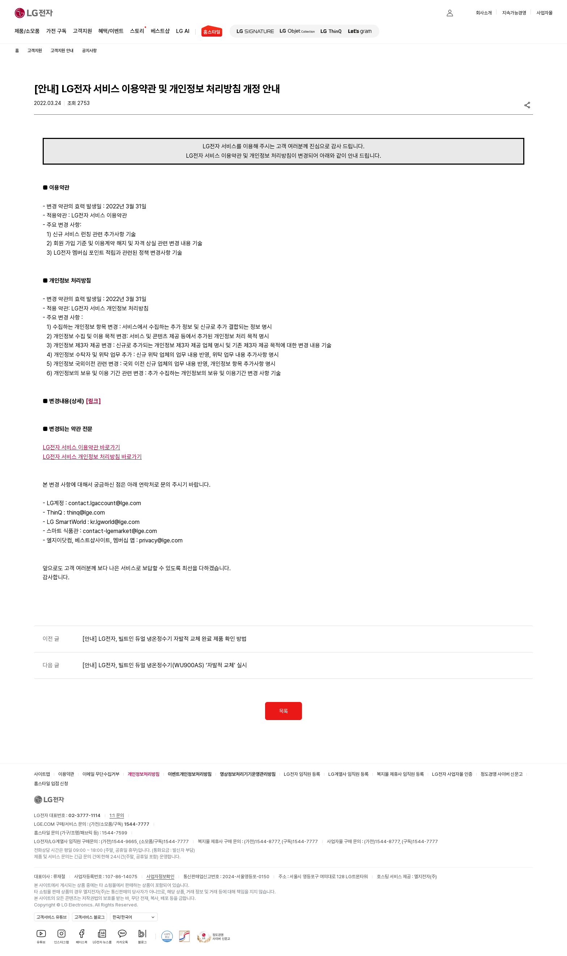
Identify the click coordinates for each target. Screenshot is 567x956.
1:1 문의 (117, 815)
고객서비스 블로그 (89, 917)
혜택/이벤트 (111, 30)
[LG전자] (33, 13)
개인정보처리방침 (143, 774)
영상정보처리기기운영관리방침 (248, 774)
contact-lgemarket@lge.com (120, 531)
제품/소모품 (27, 31)
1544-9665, (125, 841)
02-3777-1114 (84, 815)
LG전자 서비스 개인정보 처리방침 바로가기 (92, 456)
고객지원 (82, 30)
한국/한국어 (122, 917)
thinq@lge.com (86, 512)
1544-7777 (176, 841)
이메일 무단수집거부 (100, 774)
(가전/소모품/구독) (118, 824)
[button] (435, 13)
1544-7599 (114, 833)
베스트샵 (160, 30)
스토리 (137, 30)
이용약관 (66, 774)
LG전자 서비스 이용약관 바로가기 (81, 447)
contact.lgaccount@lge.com (104, 503)
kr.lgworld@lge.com (115, 522)
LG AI (182, 30)
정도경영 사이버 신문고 (502, 774)
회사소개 (484, 13)
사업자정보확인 (160, 876)
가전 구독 (56, 31)
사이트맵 (42, 774)
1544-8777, (268, 841)
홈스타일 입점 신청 (51, 783)
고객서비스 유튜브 (52, 917)
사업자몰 (545, 13)
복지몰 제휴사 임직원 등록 (400, 774)
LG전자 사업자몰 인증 (452, 774)
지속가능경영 (514, 13)
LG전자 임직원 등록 (302, 774)
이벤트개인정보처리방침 (190, 774)
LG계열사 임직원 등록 (348, 774)
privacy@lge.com (161, 540)
